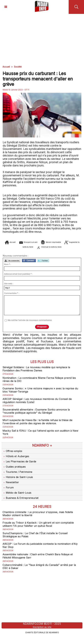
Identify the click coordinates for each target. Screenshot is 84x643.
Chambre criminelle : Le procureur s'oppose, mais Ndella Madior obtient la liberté (39, 519)
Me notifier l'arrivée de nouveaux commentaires (30, 323)
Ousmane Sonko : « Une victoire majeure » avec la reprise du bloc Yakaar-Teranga (42, 394)
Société (18, 66)
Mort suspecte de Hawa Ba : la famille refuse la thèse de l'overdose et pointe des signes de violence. (39, 426)
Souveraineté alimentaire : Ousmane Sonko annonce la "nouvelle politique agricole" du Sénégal (38, 415)
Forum (8, 492)
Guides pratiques (15, 472)
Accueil (6, 66)
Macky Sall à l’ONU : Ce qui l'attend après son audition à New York (39, 437)
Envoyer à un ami (42, 242)
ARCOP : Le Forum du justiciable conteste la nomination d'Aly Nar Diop (39, 552)
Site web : (8, 287)
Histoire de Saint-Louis (18, 482)
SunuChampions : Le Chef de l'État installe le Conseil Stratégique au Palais (37, 541)
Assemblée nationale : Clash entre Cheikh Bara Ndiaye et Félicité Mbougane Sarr (39, 562)
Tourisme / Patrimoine (18, 477)
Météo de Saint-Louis (18, 498)
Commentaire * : (11, 296)
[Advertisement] (42, 37)
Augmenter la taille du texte (40, 246)
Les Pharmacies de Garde (20, 466)
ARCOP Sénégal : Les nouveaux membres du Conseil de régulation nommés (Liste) (39, 404)
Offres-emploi (13, 456)
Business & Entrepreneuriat (21, 503)
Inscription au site (42, 634)
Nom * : (7, 267)
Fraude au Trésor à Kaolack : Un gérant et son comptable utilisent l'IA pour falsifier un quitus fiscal (40, 530)
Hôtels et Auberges (16, 461)
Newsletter (11, 487)
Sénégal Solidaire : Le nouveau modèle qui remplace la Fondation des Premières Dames (38, 372)
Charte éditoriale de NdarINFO (42, 639)
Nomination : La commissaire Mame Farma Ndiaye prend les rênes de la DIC (42, 383)
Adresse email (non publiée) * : (18, 277)
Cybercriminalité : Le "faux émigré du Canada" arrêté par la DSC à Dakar (41, 573)
